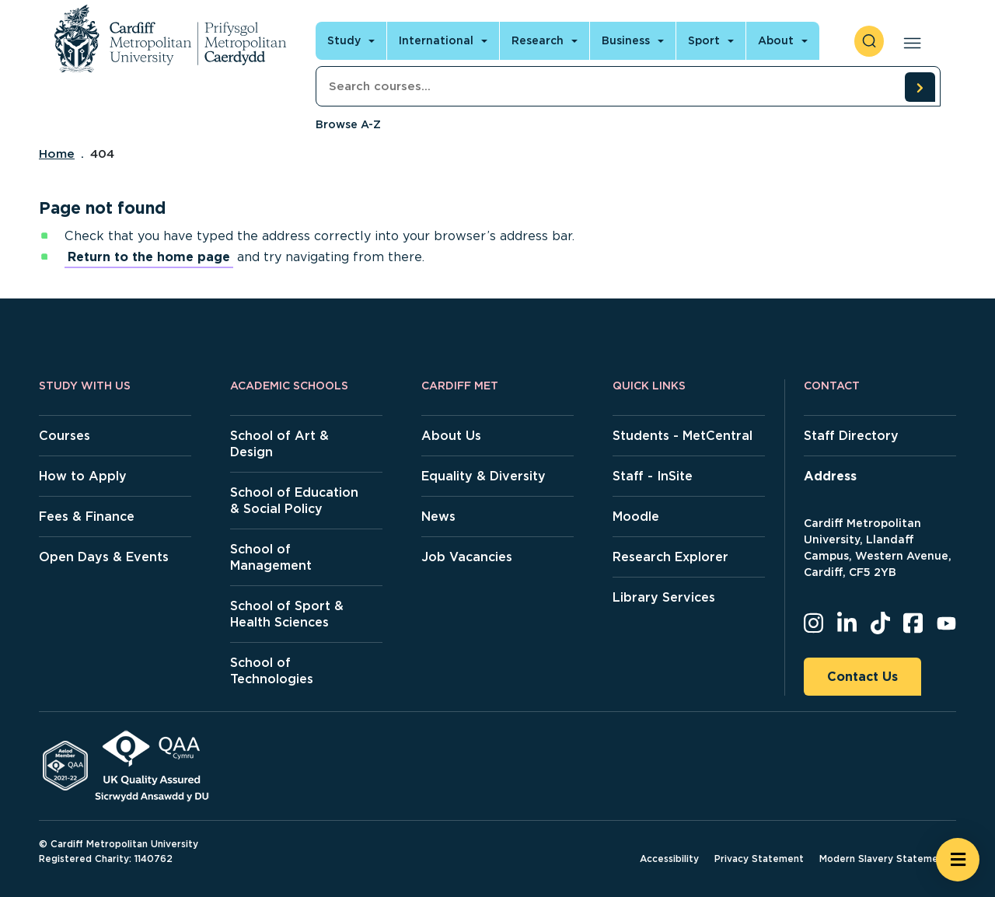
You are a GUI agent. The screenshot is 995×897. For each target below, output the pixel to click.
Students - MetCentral (682, 435)
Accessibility (669, 858)
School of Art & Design (279, 443)
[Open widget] (957, 859)
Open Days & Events (104, 557)
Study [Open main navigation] (344, 40)
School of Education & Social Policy (294, 500)
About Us (451, 435)
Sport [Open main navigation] (704, 40)
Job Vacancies (466, 557)
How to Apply (83, 476)
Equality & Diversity (483, 476)
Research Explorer (670, 557)
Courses (64, 435)
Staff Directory (851, 435)
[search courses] (919, 87)
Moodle (636, 516)
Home (57, 154)
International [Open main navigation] (436, 40)
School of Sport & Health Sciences (287, 614)
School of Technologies (271, 670)
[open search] (869, 41)
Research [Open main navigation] (537, 40)
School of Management (271, 557)
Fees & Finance (86, 516)
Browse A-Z (348, 124)
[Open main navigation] (909, 41)
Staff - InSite (653, 476)
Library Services (664, 597)
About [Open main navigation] (776, 40)
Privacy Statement (759, 858)
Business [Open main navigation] (626, 40)
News (438, 516)
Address (830, 476)
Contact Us (862, 676)
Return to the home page (149, 257)
